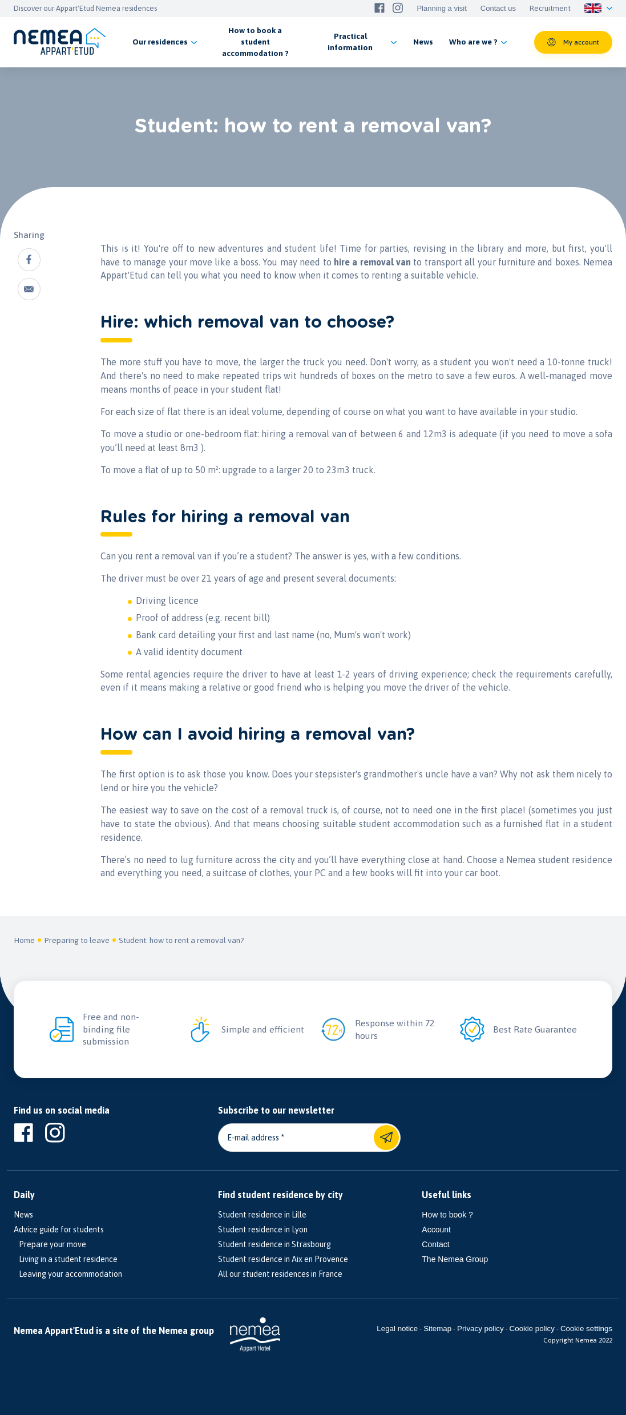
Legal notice (397, 1328)
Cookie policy (532, 1328)
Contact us (498, 8)
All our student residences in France (280, 1274)
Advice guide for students (59, 1229)
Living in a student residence (66, 1259)
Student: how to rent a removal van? (181, 940)
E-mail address (253, 1137)
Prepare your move (50, 1244)
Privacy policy (480, 1328)
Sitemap (437, 1328)
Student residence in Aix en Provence (283, 1259)
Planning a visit (441, 8)
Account (436, 1229)
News (23, 1214)
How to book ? (447, 1214)
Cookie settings (586, 1328)
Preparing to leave (77, 940)
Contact (435, 1244)
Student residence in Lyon (263, 1229)
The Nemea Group (455, 1259)
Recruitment (550, 8)
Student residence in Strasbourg (274, 1244)
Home (24, 940)
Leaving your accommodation (68, 1274)
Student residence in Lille (262, 1214)
